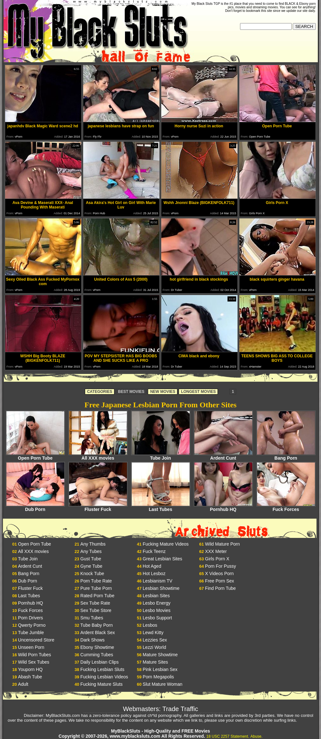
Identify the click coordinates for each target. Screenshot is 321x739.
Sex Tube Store (95, 610)
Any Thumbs (92, 544)
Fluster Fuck (98, 507)
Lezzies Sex (155, 639)
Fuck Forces (286, 507)
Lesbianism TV (157, 580)
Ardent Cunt (223, 456)
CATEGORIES (99, 391)
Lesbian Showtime (161, 588)
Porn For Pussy (220, 566)
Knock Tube (92, 573)
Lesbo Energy (156, 603)
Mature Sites (155, 662)
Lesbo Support (157, 617)
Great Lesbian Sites (162, 558)
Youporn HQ (30, 669)
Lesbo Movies (156, 610)
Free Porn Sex (219, 580)
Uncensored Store (36, 639)
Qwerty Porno (32, 625)
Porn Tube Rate (96, 580)
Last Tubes (160, 507)
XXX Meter (216, 551)
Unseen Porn (31, 647)
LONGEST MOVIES (198, 391)
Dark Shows (92, 639)
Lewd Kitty (153, 632)
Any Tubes (91, 551)
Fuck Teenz (154, 551)
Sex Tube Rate (95, 603)
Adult (23, 684)
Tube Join (160, 456)
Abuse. (256, 736)
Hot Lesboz (154, 573)
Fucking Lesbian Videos (104, 676)
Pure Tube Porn (96, 588)
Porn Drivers (30, 617)
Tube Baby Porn (96, 625)
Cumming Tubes (96, 654)
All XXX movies (98, 456)
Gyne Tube (91, 566)
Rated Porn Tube (97, 595)
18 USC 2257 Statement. (227, 736)
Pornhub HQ (223, 507)
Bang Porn (286, 456)
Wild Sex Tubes (33, 662)
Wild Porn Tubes (34, 654)
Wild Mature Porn (222, 544)
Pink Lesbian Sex (160, 669)
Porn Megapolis (158, 676)
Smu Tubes (91, 617)
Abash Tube (30, 676)
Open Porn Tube (35, 456)
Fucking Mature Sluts (101, 684)
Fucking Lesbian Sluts (102, 669)
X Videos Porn (219, 573)
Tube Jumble (31, 632)
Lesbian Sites (156, 595)
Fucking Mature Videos (166, 544)
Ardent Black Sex (97, 632)
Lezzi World (154, 647)
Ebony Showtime (97, 647)
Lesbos (150, 625)
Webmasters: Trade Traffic (160, 708)
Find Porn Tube (220, 588)
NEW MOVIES (162, 391)
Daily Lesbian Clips (99, 662)
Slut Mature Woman (162, 684)
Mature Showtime (160, 654)
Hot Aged (152, 566)
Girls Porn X (217, 558)
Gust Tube (90, 558)
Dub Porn (35, 507)
